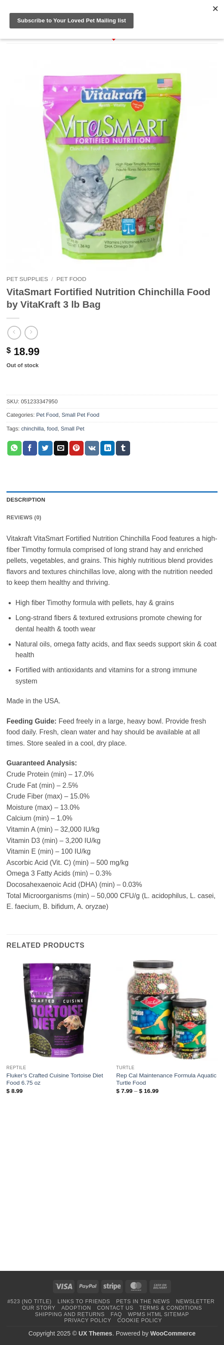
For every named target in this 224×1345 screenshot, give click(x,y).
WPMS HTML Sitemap (158, 1314)
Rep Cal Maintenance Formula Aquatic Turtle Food (166, 1079)
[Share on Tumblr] (123, 448)
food (52, 428)
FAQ (116, 1314)
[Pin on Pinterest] (76, 448)
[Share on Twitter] (45, 448)
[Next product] (14, 332)
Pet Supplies (27, 279)
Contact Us (115, 1308)
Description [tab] (25, 499)
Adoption (76, 1308)
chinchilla (32, 428)
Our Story (39, 1308)
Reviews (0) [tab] (23, 517)
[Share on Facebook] (30, 448)
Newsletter (195, 1301)
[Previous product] (31, 332)
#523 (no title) (29, 1301)
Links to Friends (84, 1301)
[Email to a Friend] (61, 448)
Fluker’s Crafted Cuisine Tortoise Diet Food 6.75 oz (54, 1079)
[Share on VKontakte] (92, 448)
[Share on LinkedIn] (107, 448)
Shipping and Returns (70, 1314)
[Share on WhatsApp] (14, 448)
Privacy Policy (87, 1320)
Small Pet (72, 428)
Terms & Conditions (170, 1308)
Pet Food (71, 279)
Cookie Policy (139, 1320)
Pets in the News (143, 1301)
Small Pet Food (81, 415)
